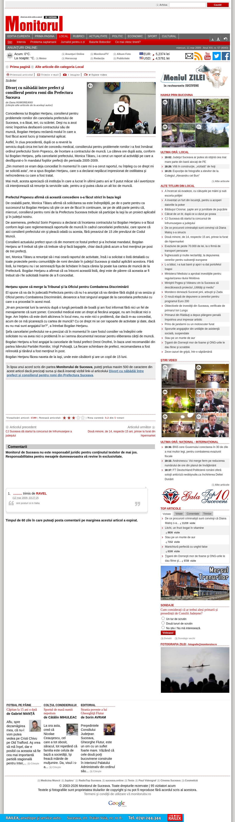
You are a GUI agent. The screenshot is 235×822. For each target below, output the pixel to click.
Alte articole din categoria (59, 67)
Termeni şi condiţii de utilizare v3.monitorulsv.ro (117, 794)
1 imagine (74, 74)
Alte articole (222, 181)
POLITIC (117, 36)
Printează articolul (19, 74)
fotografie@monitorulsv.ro (202, 644)
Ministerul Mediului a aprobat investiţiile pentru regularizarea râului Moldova (193, 276)
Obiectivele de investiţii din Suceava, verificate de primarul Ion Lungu (195, 308)
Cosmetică (191, 780)
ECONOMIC (135, 36)
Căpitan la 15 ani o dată (22, 709)
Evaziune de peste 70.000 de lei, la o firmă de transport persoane (193, 248)
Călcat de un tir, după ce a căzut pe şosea (190, 214)
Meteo (43, 58)
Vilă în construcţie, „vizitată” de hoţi (190, 166)
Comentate (193, 513)
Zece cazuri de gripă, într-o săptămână (188, 351)
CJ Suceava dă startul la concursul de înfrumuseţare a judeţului (188, 221)
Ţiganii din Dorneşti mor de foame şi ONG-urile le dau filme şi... (195, 558)
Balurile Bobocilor (100, 42)
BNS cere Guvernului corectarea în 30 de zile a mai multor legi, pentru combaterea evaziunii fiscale (196, 451)
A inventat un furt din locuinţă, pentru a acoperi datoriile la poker (193, 202)
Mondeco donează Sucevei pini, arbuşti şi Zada (194, 292)
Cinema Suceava (170, 780)
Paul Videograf (147, 780)
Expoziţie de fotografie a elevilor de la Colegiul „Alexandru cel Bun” (191, 173)
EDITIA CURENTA (19, 36)
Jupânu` (70, 780)
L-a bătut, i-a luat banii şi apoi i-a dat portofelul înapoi (193, 267)
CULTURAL (169, 36)
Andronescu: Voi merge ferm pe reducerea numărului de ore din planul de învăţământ (195, 463)
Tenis (131, 780)
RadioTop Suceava (90, 780)
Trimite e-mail (47, 74)
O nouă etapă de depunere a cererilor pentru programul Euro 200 (192, 299)
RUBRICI (78, 36)
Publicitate (123, 58)
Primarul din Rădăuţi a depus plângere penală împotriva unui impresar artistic (193, 317)
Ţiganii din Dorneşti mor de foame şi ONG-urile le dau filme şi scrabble (195, 345)
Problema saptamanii (43, 42)
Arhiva (163, 4)
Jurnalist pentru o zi (73, 42)
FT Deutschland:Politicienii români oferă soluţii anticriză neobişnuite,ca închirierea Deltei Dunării (194, 474)
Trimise (207, 513)
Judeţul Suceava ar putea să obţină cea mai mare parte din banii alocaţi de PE (195, 159)
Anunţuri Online (74, 54)
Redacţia (99, 58)
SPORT (152, 36)
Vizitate (167, 513)
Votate (178, 513)
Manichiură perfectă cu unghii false (186, 549)
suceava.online (114, 780)
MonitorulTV (101, 54)
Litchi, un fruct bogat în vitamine (184, 530)
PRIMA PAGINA (44, 36)
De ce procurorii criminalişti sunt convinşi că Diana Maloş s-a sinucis (195, 230)
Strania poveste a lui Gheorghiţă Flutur (94, 711)
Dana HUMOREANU (21, 102)
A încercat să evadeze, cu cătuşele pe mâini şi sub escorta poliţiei (196, 193)
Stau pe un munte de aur (180, 338)
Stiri (10, 42)
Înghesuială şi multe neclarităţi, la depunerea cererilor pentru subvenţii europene (192, 258)
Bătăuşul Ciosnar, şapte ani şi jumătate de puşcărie (196, 209)
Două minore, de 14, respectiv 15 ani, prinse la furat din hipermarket (196, 239)
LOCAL (63, 36)
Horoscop (71, 58)
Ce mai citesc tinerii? (128, 42)
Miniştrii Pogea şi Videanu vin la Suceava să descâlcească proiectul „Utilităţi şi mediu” (192, 285)
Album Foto (124, 54)
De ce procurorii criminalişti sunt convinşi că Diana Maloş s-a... (195, 521)
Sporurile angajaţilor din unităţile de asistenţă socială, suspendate (192, 331)
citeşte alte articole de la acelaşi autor (29, 105)
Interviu (21, 42)
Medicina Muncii (50, 780)
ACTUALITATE (98, 36)
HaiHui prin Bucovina (177, 95)
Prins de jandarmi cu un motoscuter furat (189, 324)
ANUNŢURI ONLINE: (23, 47)
